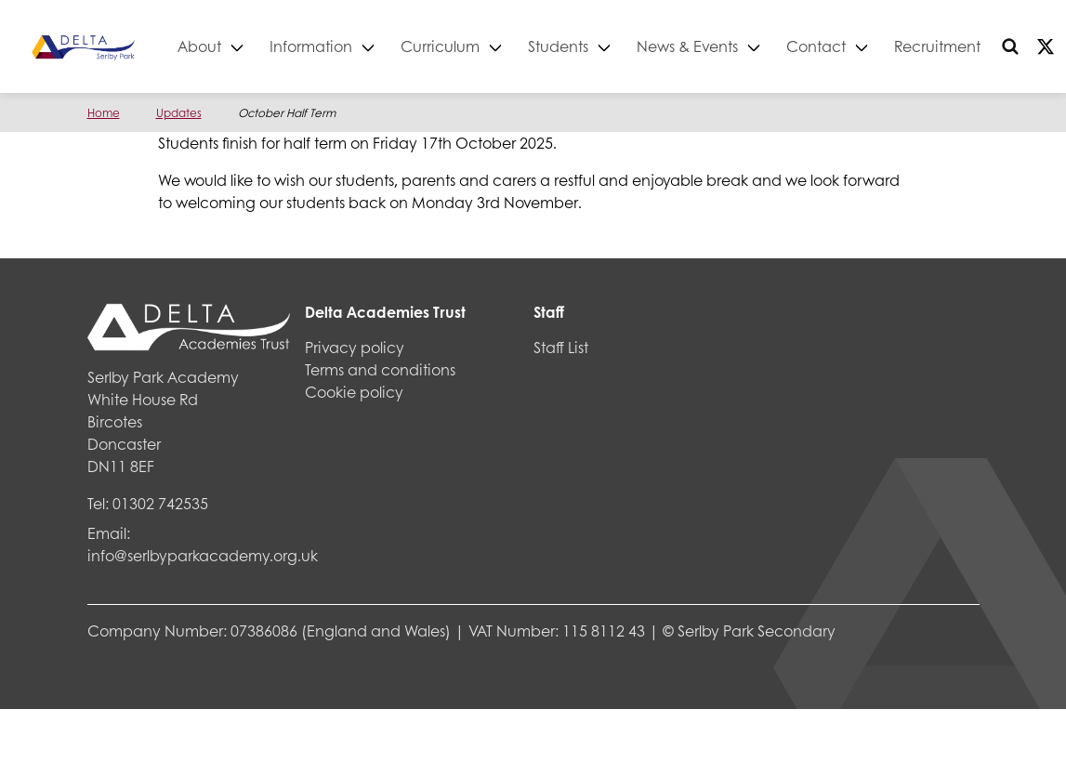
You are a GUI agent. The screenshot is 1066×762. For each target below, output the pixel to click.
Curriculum (475, 46)
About (235, 46)
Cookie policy (354, 391)
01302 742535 (160, 503)
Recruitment (972, 46)
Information (346, 46)
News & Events (722, 46)
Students (593, 46)
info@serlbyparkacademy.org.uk (202, 555)
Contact (851, 46)
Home (103, 113)
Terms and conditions (380, 369)
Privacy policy (354, 347)
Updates (179, 113)
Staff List (560, 347)
